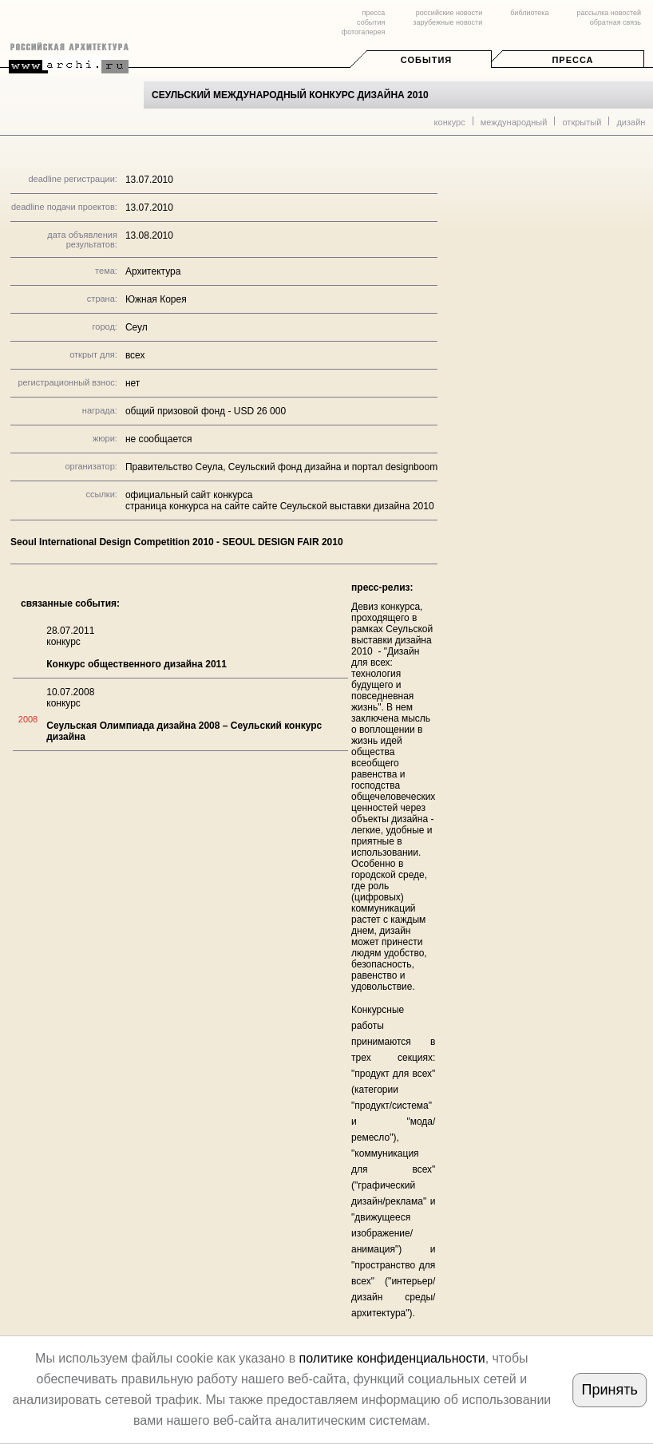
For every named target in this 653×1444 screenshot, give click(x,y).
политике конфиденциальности (392, 1358)
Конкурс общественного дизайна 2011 (136, 664)
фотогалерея (363, 32)
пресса (373, 13)
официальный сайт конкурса (189, 494)
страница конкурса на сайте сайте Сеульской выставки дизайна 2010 (279, 506)
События (426, 60)
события (371, 22)
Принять (610, 1390)
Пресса (572, 60)
